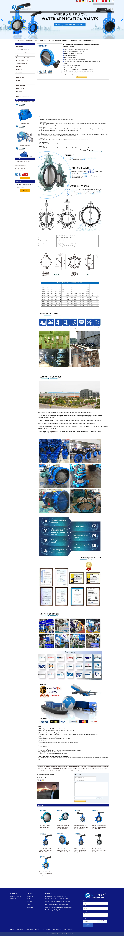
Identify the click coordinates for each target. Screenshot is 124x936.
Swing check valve (25, 124)
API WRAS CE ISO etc (57, 768)
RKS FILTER (19, 91)
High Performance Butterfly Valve (23, 55)
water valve (67, 771)
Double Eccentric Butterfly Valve (23, 58)
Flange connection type (92, 768)
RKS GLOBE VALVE (20, 85)
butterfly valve (54, 431)
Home (16, 40)
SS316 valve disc (54, 771)
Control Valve (19, 74)
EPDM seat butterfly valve (87, 766)
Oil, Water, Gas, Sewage (76, 771)
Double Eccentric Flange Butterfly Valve (25, 102)
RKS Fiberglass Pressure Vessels (24, 96)
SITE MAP (13, 899)
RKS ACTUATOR (20, 88)
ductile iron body (48, 768)
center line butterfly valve (46, 766)
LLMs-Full (70, 929)
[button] (58, 36)
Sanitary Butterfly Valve (21, 63)
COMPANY (14, 893)
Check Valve (19, 69)
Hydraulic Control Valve (25, 146)
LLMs (64, 929)
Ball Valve (18, 80)
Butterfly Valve (29, 40)
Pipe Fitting (18, 83)
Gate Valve (18, 66)
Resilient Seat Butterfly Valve (42, 40)
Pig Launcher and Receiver (22, 94)
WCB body (40, 768)
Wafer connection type (69, 768)
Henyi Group (20, 929)
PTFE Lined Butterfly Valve (22, 52)
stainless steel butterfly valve (101, 766)
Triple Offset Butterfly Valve (22, 60)
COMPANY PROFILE (15, 896)
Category (21, 40)
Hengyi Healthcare (56, 929)
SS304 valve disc (45, 771)
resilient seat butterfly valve (60, 766)
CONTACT (49, 893)
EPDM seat (61, 771)
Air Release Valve (20, 77)
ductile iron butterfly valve (74, 766)
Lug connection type (80, 768)
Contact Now (25, 178)
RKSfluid (37, 929)
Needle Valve (19, 72)
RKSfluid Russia (29, 929)
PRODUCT (31, 893)
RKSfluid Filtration (45, 929)
